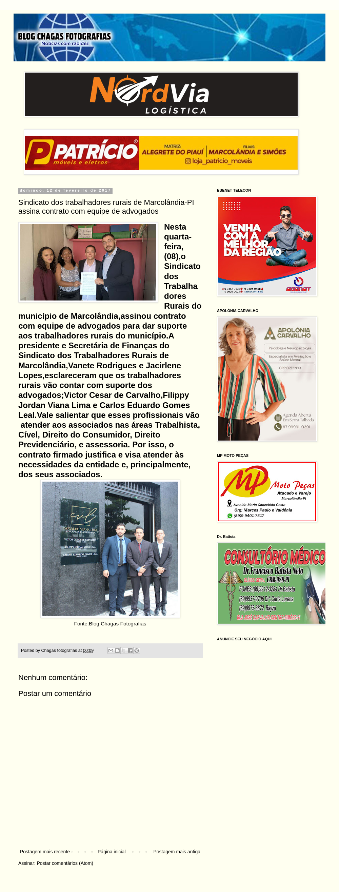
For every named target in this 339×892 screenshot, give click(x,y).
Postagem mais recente (45, 851)
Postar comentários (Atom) (65, 863)
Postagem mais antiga (176, 851)
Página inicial (112, 851)
